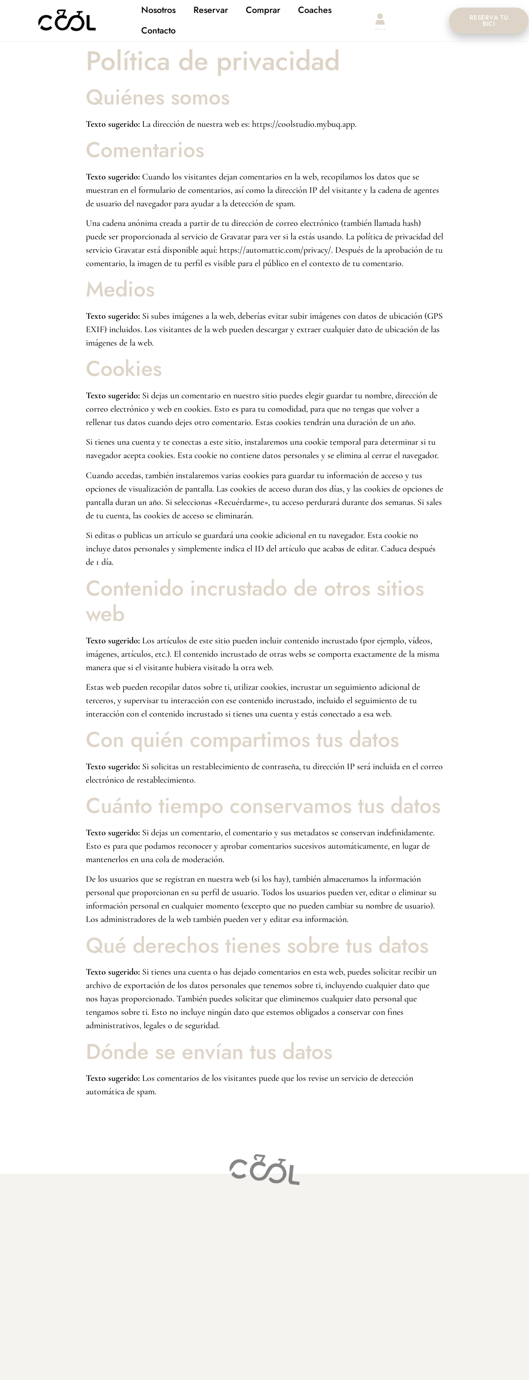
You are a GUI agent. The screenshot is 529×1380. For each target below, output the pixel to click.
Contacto (158, 30)
